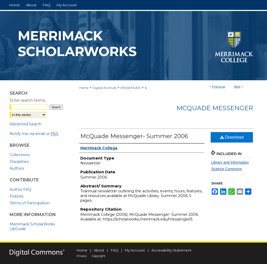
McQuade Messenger (215, 108)
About (99, 250)
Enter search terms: (28, 100)
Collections (19, 154)
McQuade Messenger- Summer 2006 (134, 136)
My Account (135, 250)
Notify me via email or (34, 133)
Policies (16, 196)
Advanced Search (25, 124)
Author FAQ (20, 189)
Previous (218, 86)
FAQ (114, 250)
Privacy (82, 256)
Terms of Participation (30, 203)
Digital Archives (104, 88)
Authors (17, 168)
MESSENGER (130, 88)
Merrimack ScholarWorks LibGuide (32, 226)
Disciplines (19, 161)
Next (237, 86)
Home (83, 88)
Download (232, 137)
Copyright (98, 256)
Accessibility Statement (171, 250)
